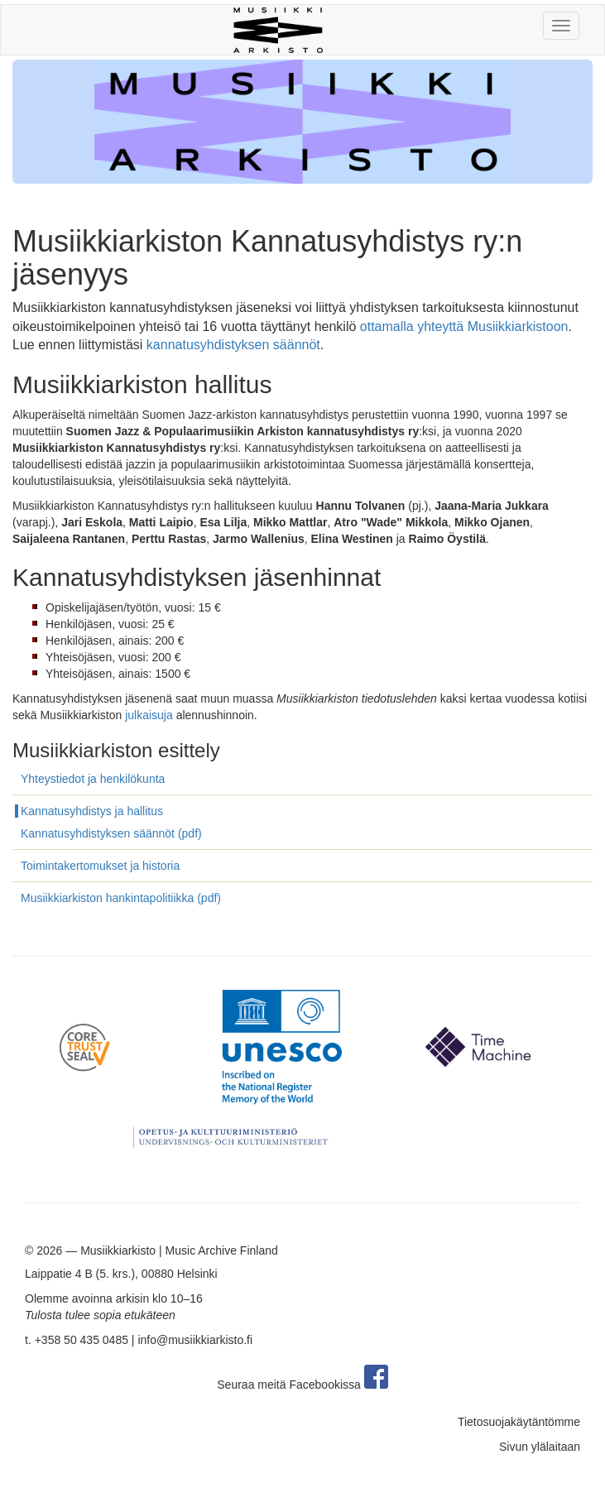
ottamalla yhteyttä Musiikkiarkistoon (464, 326)
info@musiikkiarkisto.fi (194, 1339)
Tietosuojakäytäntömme (519, 1421)
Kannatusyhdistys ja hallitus (92, 811)
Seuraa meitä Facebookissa (302, 1384)
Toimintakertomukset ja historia (100, 865)
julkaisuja (149, 715)
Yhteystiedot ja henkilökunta (93, 778)
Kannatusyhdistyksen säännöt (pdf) (111, 833)
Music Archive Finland (222, 1250)
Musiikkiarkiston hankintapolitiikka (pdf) (121, 898)
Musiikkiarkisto (118, 1250)
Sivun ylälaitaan (539, 1446)
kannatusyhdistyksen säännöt (233, 345)
